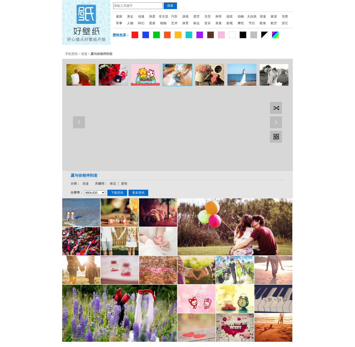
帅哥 (218, 16)
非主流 (163, 16)
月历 (207, 16)
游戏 (185, 16)
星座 (152, 23)
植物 (163, 23)
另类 (285, 16)
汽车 (174, 16)
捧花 (113, 183)
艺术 (174, 23)
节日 (252, 23)
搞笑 (229, 16)
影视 (229, 23)
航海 (263, 23)
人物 (130, 23)
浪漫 (263, 16)
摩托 (241, 23)
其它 (285, 23)
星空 (196, 16)
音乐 (207, 23)
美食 (218, 23)
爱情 (124, 183)
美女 (130, 16)
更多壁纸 (138, 192)
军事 (119, 23)
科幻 (141, 23)
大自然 (252, 16)
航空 (274, 23)
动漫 (141, 16)
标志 (196, 23)
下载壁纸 (117, 192)
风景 (152, 16)
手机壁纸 (71, 54)
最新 (119, 16)
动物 (241, 16)
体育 (185, 23)
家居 (274, 16)
